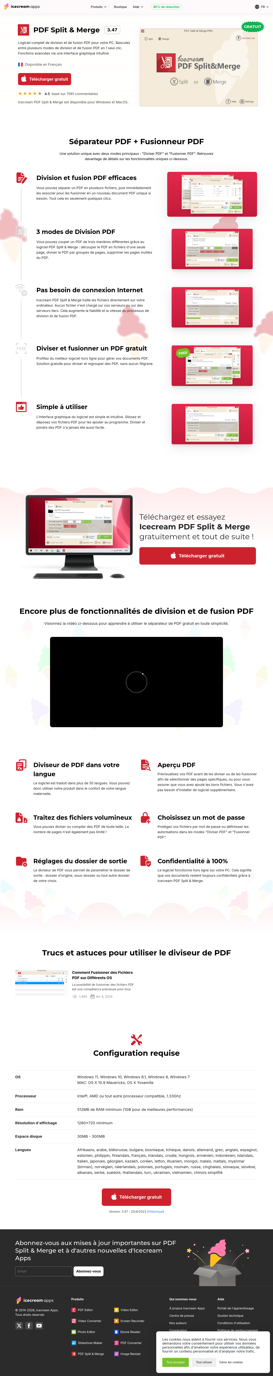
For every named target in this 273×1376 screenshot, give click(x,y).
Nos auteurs (178, 1323)
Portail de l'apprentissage (235, 1308)
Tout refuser (204, 1362)
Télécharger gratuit (44, 79)
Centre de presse (181, 1316)
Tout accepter (175, 1362)
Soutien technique (230, 1316)
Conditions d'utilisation (233, 1323)
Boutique (120, 7)
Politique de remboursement (237, 1330)
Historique (155, 1211)
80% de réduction (166, 7)
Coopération (178, 1330)
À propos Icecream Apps (187, 1308)
